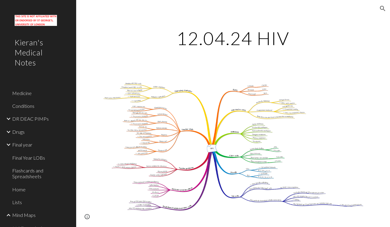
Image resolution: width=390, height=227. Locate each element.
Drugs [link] (18, 132)
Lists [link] (17, 202)
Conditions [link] (23, 106)
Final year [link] (22, 144)
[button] (382, 8)
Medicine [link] (22, 93)
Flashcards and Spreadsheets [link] (27, 173)
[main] (233, 38)
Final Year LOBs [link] (28, 158)
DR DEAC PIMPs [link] (30, 119)
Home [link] (19, 189)
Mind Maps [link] (24, 215)
